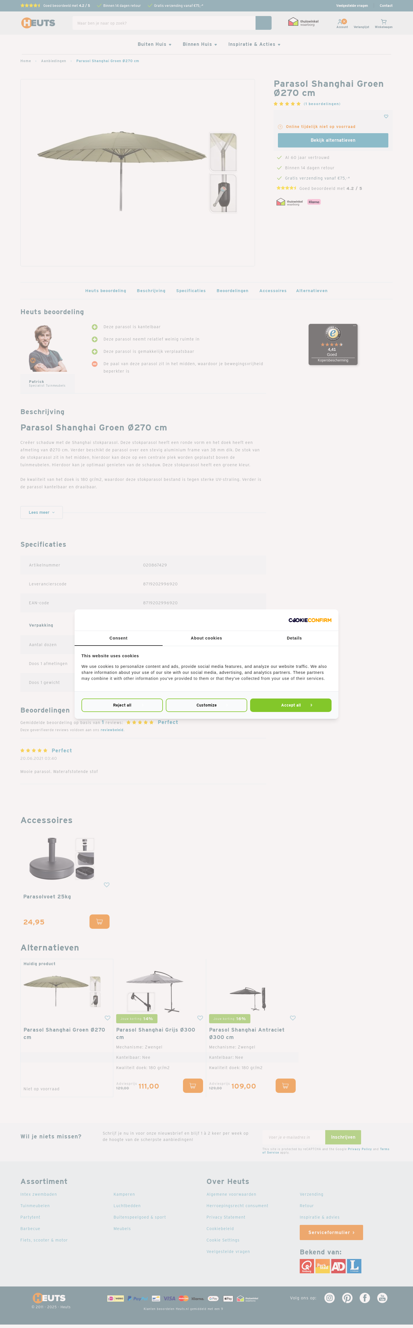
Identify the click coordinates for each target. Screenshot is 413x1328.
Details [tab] (294, 638)
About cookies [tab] (206, 638)
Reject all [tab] (122, 705)
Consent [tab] (119, 638)
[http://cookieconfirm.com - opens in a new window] (310, 620)
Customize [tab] (206, 705)
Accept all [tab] (291, 705)
